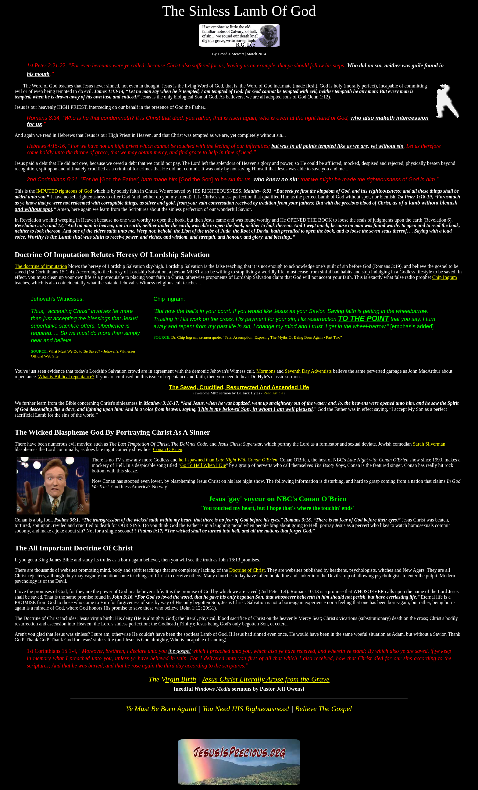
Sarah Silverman (429, 444)
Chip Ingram (444, 277)
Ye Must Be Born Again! (161, 709)
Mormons (265, 371)
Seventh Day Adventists (308, 371)
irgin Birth (180, 679)
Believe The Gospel (323, 709)
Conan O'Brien (167, 449)
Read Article (273, 393)
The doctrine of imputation (41, 266)
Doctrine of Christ (247, 570)
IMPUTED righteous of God (64, 191)
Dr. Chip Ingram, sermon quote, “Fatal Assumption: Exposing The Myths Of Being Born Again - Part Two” (256, 337)
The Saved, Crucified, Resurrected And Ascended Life (239, 387)
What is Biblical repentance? (66, 376)
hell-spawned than (228, 459)
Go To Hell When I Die (203, 465)
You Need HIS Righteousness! (245, 709)
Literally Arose (266, 679)
